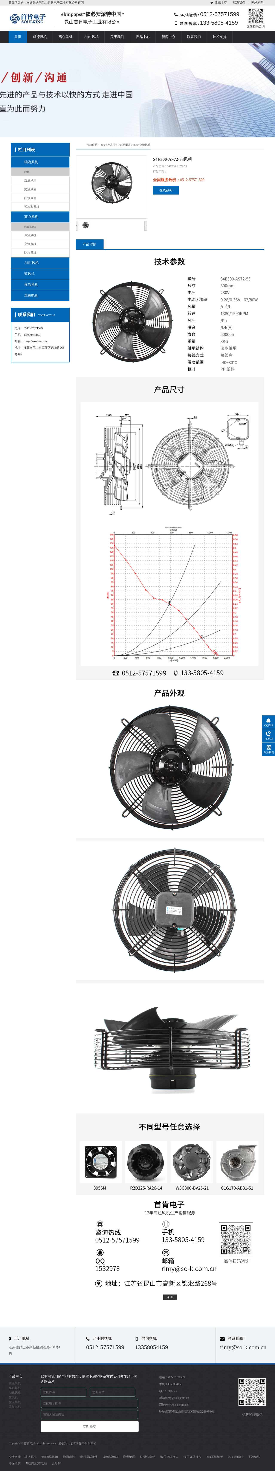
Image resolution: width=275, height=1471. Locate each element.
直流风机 (30, 235)
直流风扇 (30, 180)
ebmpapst (30, 226)
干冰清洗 (254, 1457)
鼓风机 (29, 273)
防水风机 (30, 252)
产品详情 (89, 244)
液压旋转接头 (169, 1457)
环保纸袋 (15, 1463)
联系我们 (239, 2)
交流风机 (30, 244)
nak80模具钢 (49, 1457)
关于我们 (117, 37)
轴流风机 (40, 37)
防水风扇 (30, 198)
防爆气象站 (147, 1457)
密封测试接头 (89, 1457)
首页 (17, 37)
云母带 (56, 1463)
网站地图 (257, 2)
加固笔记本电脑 (36, 1463)
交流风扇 (30, 189)
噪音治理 (129, 1457)
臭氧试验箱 (110, 1457)
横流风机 (31, 284)
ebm (26, 171)
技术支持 (219, 37)
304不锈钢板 (214, 1457)
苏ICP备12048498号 (84, 1443)
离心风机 (65, 37)
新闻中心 (168, 37)
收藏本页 (221, 2)
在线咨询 (165, 190)
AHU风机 (91, 37)
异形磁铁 (69, 1457)
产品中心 (143, 37)
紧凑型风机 (31, 206)
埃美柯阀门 (235, 1457)
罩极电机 (31, 295)
